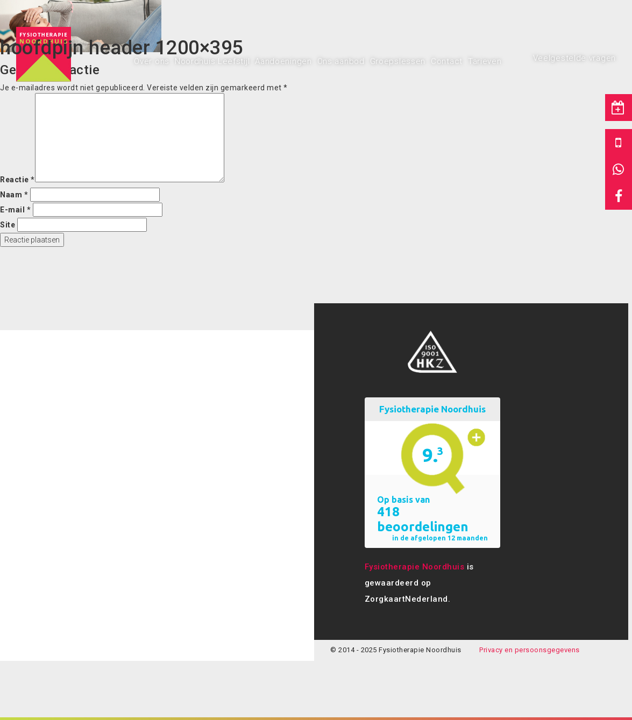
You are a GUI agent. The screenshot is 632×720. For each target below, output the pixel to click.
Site (7, 224)
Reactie (17, 179)
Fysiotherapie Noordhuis (415, 567)
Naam (14, 194)
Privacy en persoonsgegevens (529, 650)
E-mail (15, 209)
